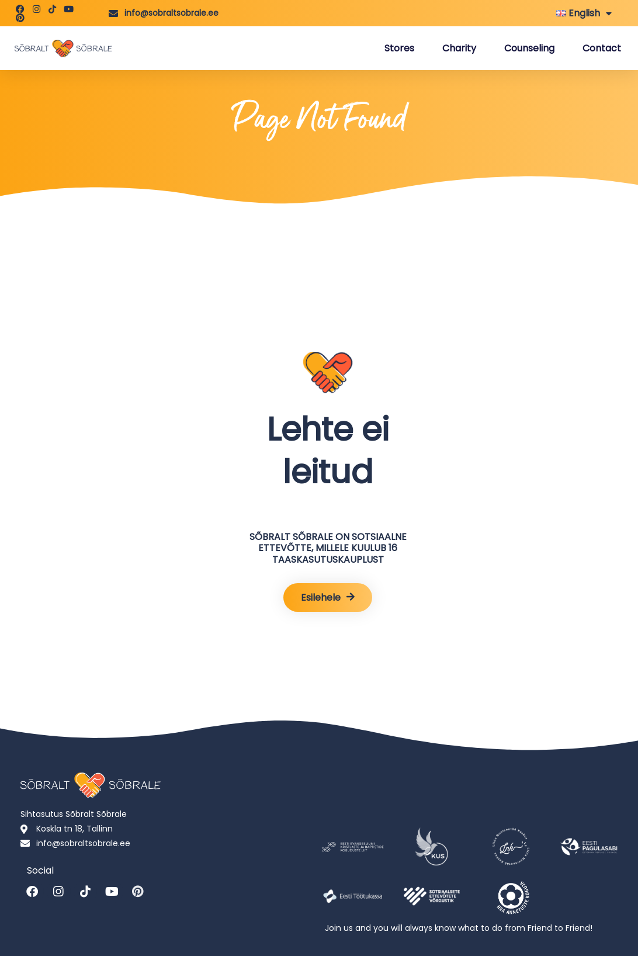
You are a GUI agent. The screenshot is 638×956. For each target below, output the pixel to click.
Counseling (529, 48)
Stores (399, 48)
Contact (601, 48)
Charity (459, 48)
